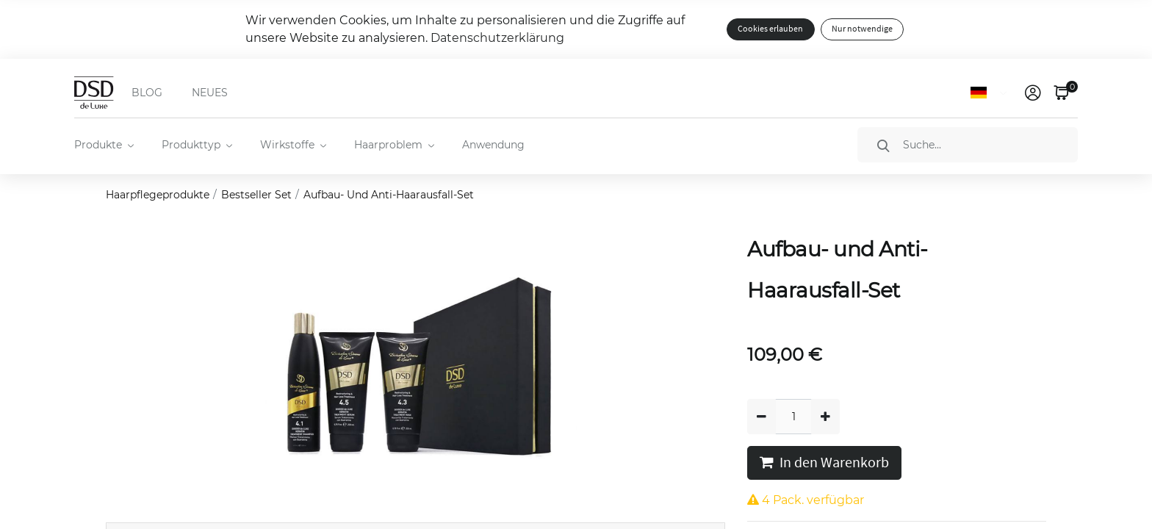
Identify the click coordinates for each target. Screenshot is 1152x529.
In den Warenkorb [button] (824, 462)
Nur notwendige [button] (862, 29)
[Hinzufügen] (825, 416)
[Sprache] (991, 92)
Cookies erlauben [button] (770, 29)
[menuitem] (103, 145)
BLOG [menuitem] (147, 92)
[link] (1033, 92)
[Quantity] (793, 416)
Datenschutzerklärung (497, 38)
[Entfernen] (761, 416)
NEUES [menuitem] (210, 92)
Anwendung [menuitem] (493, 144)
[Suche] (967, 144)
